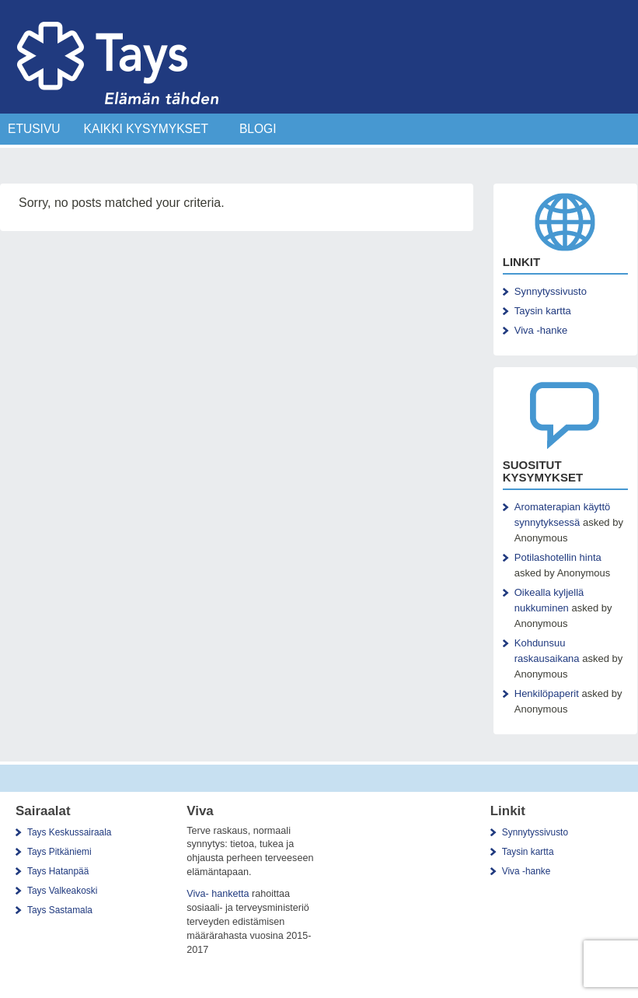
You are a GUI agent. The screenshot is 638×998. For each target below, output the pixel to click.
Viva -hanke (540, 330)
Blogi (258, 128)
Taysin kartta (542, 311)
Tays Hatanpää (58, 871)
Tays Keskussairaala (69, 832)
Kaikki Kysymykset (146, 128)
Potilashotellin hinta (557, 557)
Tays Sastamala (59, 910)
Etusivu (34, 128)
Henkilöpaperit (546, 693)
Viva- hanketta (218, 893)
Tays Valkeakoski (62, 890)
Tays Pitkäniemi (59, 851)
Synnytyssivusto (550, 291)
